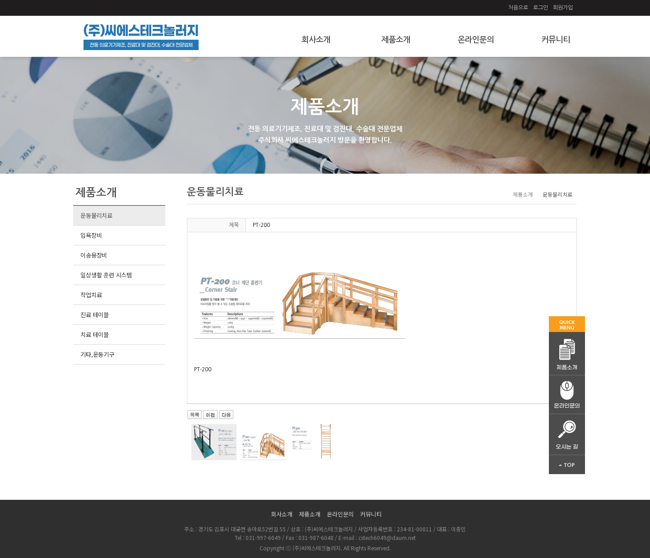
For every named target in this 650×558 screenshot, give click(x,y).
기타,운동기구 (97, 354)
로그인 (540, 7)
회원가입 (563, 7)
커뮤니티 (555, 40)
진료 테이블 (94, 314)
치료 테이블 (94, 334)
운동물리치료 (96, 215)
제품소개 (395, 40)
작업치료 (91, 295)
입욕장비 (91, 235)
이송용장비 (93, 255)
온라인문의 (476, 40)
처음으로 (518, 7)
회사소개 (316, 40)
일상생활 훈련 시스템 (106, 275)
